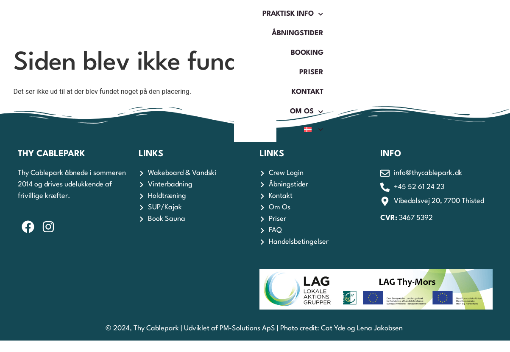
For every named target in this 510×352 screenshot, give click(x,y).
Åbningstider (203, 21)
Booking (261, 21)
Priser (307, 21)
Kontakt (352, 21)
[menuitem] (445, 22)
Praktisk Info (129, 22)
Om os (401, 22)
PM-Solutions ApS (247, 328)
